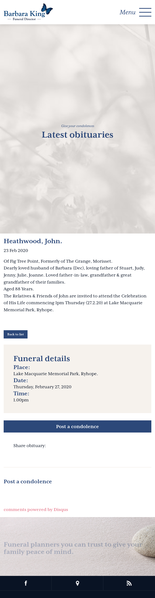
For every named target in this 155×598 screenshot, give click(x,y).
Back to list (15, 334)
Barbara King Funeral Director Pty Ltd (28, 11)
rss (129, 583)
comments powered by (36, 509)
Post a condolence (77, 426)
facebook (26, 583)
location (77, 583)
